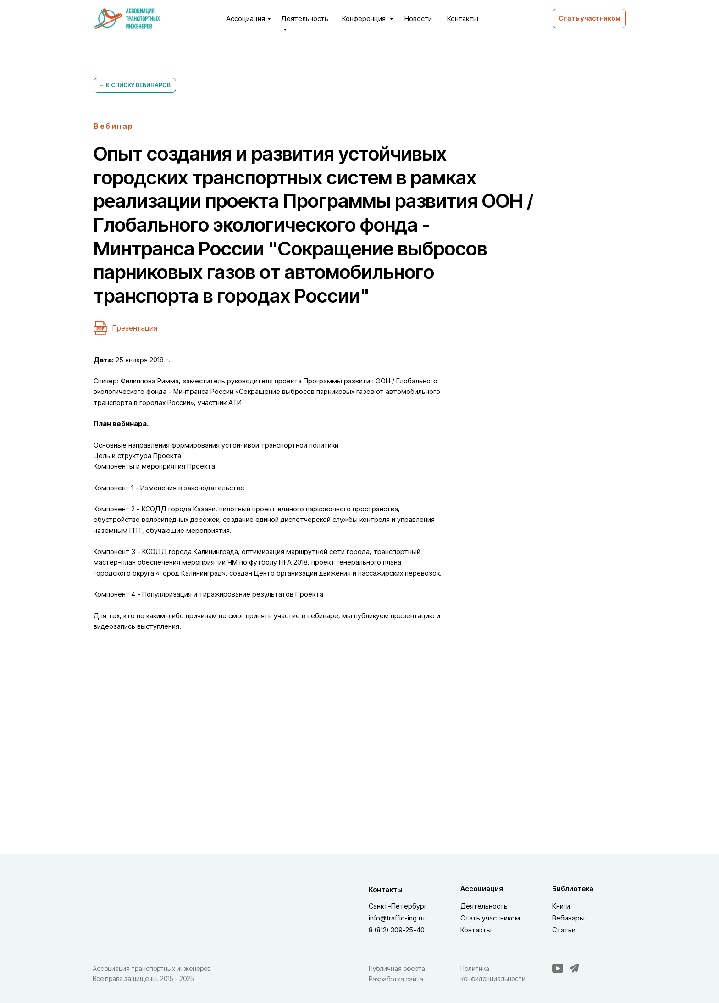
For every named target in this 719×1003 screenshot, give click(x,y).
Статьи (563, 929)
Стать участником (490, 918)
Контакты (462, 18)
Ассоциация (245, 18)
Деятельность (484, 906)
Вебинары (568, 918)
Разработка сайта (396, 979)
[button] (589, 18)
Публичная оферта (397, 968)
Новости (418, 18)
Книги (561, 906)
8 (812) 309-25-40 (397, 929)
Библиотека (572, 888)
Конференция (364, 18)
